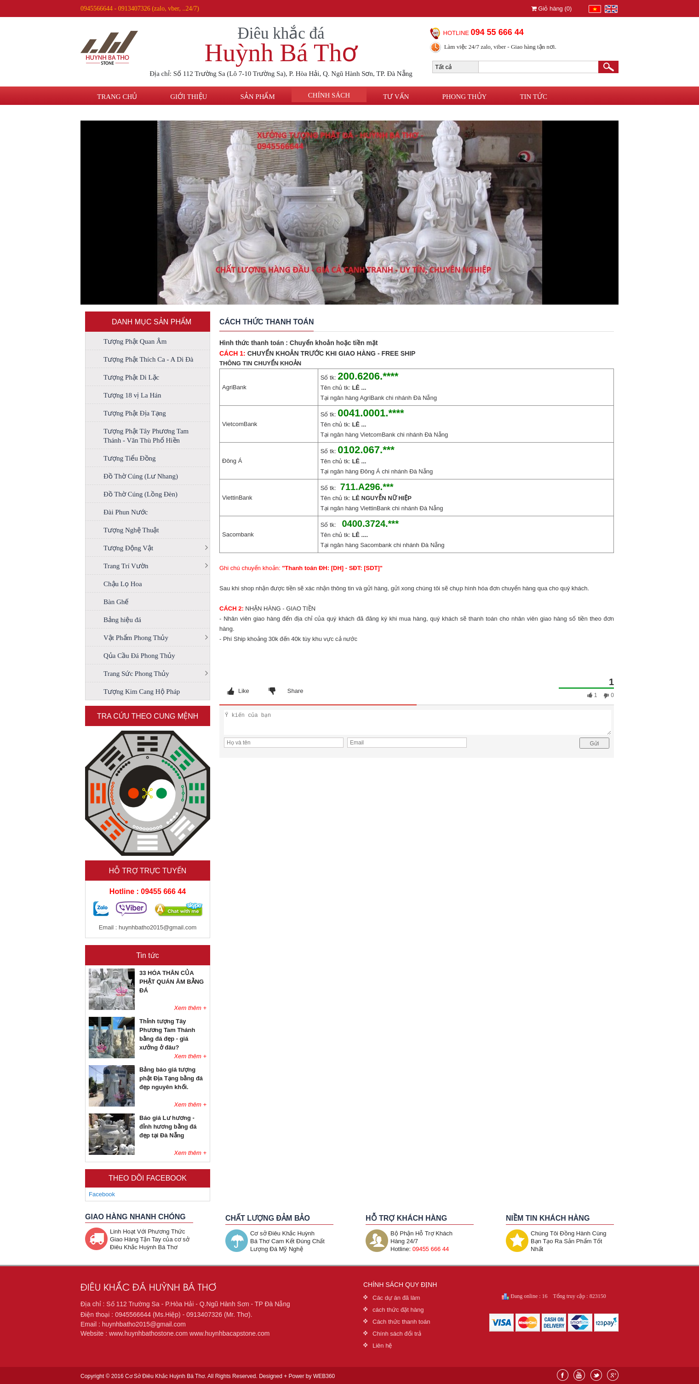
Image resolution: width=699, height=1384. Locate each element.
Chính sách (329, 95)
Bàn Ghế (115, 602)
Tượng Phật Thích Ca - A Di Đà (148, 359)
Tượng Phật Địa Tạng (134, 413)
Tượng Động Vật (128, 548)
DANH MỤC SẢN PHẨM (151, 322)
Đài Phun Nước (125, 512)
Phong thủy (464, 96)
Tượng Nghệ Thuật (131, 530)
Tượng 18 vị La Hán (132, 395)
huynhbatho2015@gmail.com (157, 927)
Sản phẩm (257, 96)
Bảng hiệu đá (122, 619)
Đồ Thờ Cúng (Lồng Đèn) (140, 494)
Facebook (102, 1194)
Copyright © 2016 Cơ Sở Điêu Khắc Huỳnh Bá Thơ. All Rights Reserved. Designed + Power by (207, 1376)
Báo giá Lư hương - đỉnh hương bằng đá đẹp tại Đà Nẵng (167, 1126)
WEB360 (324, 1376)
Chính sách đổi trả (396, 1333)
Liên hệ (110, 113)
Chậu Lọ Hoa (122, 584)
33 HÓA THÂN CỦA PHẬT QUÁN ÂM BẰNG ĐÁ (171, 981)
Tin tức (533, 96)
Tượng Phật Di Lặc (131, 377)
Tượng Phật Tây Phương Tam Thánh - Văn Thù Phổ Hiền (146, 435)
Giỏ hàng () (551, 8)
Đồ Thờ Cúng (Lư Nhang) (140, 476)
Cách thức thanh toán (401, 1321)
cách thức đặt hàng (398, 1309)
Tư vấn (396, 96)
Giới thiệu (188, 96)
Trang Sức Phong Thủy (136, 673)
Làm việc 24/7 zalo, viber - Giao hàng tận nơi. (500, 46)
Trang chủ (117, 96)
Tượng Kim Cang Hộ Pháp (141, 691)
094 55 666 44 (497, 32)
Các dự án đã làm (396, 1297)
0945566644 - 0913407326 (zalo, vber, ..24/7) (139, 8)
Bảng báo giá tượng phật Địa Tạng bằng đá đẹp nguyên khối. (171, 1078)
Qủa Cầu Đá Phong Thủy (139, 655)
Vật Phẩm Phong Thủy (135, 637)
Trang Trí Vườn (125, 566)
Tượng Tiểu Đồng (129, 458)
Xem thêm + (190, 1007)
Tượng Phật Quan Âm (134, 341)
